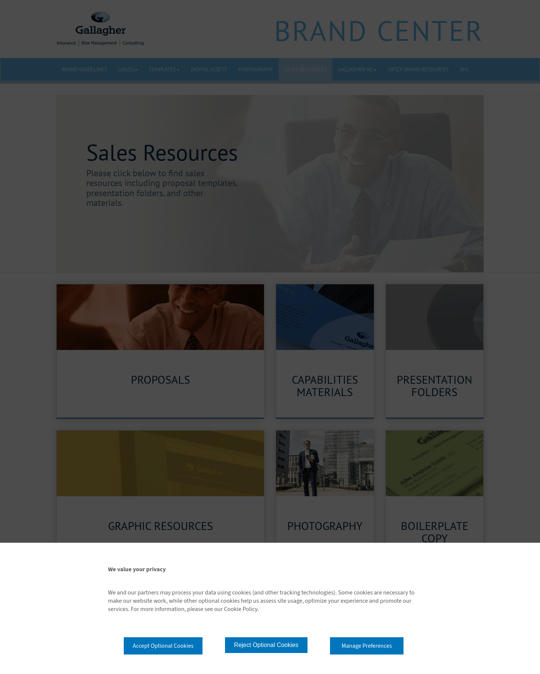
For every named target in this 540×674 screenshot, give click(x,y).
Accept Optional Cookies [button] (163, 646)
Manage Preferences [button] (367, 646)
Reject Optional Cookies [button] (266, 645)
